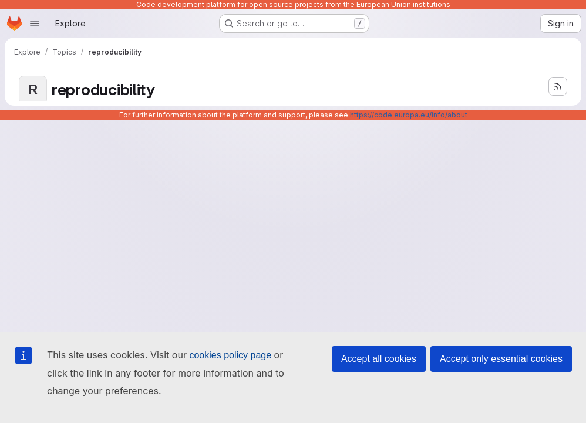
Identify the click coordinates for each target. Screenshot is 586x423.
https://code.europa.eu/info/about (408, 114)
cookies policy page (230, 355)
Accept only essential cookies (501, 359)
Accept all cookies (378, 359)
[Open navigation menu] (34, 23)
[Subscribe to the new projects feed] (557, 86)
